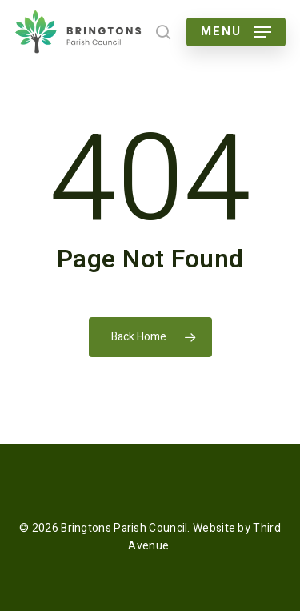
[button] (236, 32)
